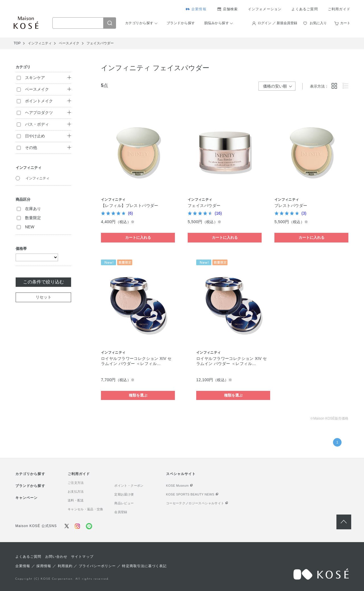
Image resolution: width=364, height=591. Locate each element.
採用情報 (43, 566)
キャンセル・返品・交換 (85, 509)
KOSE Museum (177, 485)
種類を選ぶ (138, 395)
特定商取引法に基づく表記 (144, 566)
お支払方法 (76, 491)
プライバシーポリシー (97, 566)
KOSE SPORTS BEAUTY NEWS (190, 494)
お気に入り (318, 23)
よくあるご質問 (304, 9)
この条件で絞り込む (43, 281)
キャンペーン (26, 498)
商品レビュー (124, 503)
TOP (17, 43)
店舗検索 (230, 9)
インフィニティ (37, 178)
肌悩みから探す (216, 23)
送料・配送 (76, 500)
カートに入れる (138, 237)
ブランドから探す (181, 23)
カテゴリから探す (139, 23)
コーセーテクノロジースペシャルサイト (195, 503)
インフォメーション (265, 9)
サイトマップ (82, 557)
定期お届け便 (124, 494)
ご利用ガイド (339, 9)
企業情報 (198, 9)
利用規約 (65, 566)
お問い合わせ (56, 557)
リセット (43, 297)
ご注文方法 (76, 482)
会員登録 (120, 512)
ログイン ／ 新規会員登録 (277, 23)
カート (345, 23)
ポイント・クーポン (128, 485)
